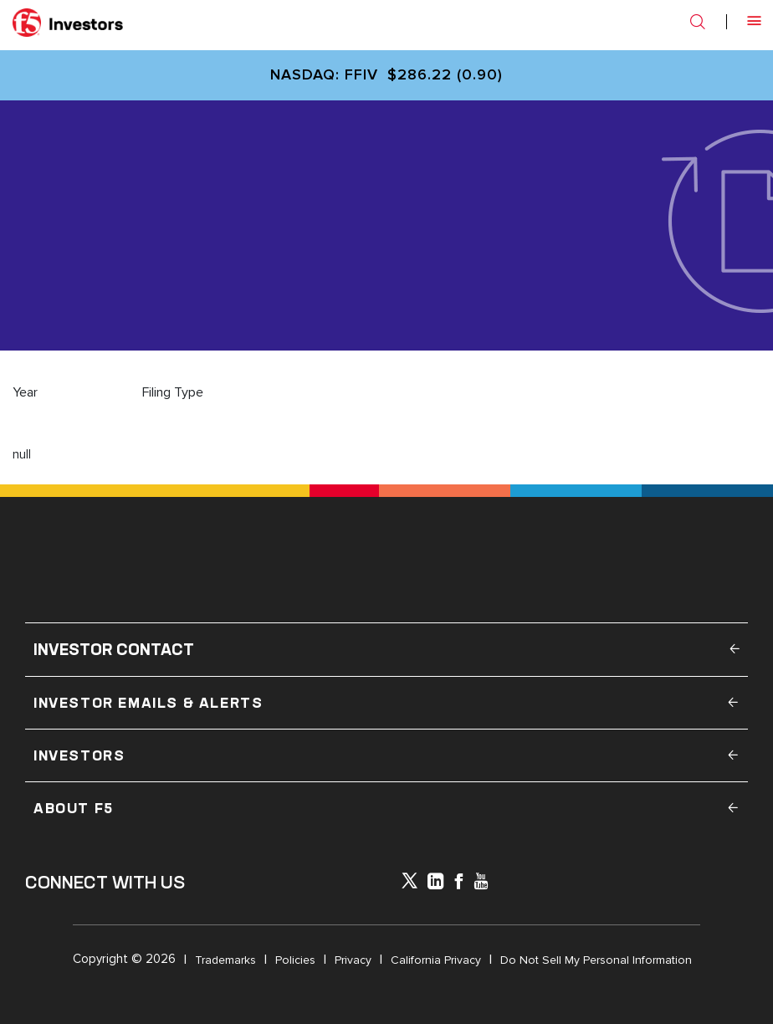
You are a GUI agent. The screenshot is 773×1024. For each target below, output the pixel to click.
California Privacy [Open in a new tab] (436, 960)
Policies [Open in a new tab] (295, 960)
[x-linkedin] (435, 883)
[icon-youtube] (481, 883)
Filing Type (172, 392)
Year (25, 392)
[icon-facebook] (458, 883)
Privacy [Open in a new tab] (353, 960)
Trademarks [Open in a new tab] (225, 960)
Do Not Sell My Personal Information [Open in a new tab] (596, 960)
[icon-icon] (409, 884)
